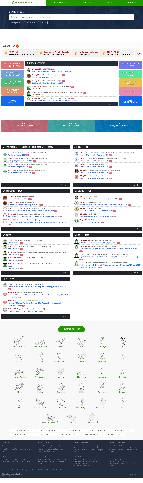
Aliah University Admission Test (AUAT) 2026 (97, 220)
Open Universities (102, 435)
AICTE (111, 465)
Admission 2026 (60, 3)
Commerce (13, 455)
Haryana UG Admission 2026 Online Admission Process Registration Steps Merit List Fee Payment (38, 299)
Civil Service (59, 467)
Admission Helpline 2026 (27, 158)
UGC (117, 465)
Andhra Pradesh (43, 451)
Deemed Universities (53, 435)
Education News (25, 246)
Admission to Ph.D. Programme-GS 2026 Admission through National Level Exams (108, 253)
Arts (23, 451)
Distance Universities (70, 435)
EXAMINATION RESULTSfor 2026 (130, 73)
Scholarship (93, 467)
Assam (40, 453)
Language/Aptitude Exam (82, 470)
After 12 (14, 465)
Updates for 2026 (12, 91)
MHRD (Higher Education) (118, 467)
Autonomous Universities (18, 435)
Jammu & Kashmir (44, 457)
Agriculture (6, 451)
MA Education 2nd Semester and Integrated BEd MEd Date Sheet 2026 (35, 220)
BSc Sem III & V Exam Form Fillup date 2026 (48, 82)
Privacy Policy (26, 475)
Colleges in (12, 101)
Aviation (5, 455)
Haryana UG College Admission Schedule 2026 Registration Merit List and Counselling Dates (34, 307)
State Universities (33, 439)
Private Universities (117, 435)
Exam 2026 (43, 23)
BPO (49, 465)
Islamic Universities (87, 435)
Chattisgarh (54, 453)
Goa (61, 453)
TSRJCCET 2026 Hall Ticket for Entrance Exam (97, 214)
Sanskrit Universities (17, 439)
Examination (86, 3)
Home (3, 475)
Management (6, 453)
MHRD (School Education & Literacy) (122, 469)
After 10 (5, 465)
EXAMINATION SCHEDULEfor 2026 (130, 64)
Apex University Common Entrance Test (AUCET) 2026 (51, 70)
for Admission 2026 (12, 64)
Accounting (42, 465)
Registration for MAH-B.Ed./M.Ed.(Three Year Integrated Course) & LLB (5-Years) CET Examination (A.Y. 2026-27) (109, 269)
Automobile (42, 467)
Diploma (23, 465)
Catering (51, 467)
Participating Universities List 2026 (27, 164)
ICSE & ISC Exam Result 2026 (91, 226)
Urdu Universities (48, 439)
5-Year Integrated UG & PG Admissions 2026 (26, 315)
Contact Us (9, 475)
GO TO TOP (137, 475)
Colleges (108, 3)
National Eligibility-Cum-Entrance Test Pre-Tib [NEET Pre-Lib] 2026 (105, 208)
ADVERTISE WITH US (38, 475)
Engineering (17, 453)
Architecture (16, 451)
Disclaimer (18, 475)
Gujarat (40, 455)
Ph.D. (22, 467)
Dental (21, 455)
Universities (131, 3)
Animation (56, 465)
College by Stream (95, 465)
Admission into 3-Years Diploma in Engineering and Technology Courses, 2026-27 (37, 291)
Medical (26, 453)
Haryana (48, 455)
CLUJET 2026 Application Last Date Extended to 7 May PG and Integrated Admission (38, 227)
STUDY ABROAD (130, 91)
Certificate (5, 467)
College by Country (80, 467)
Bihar (46, 453)
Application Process (80, 469)
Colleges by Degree (80, 465)
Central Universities (37, 435)
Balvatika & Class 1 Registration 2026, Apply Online (99, 246)
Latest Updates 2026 (17, 23)
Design (27, 455)
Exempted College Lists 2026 (27, 170)
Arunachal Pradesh (58, 451)
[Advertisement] (71, 36)
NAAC (122, 465)
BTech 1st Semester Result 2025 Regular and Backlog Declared (54, 99)
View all (112, 104)
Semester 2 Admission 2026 (48, 76)
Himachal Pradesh (59, 455)
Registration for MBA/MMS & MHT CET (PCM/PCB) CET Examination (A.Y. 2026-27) (108, 261)
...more (4, 457)
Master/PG (14, 467)
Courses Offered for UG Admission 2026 (106, 158)
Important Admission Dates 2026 (27, 176)
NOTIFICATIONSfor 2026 (130, 82)
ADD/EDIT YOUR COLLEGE (54, 475)
